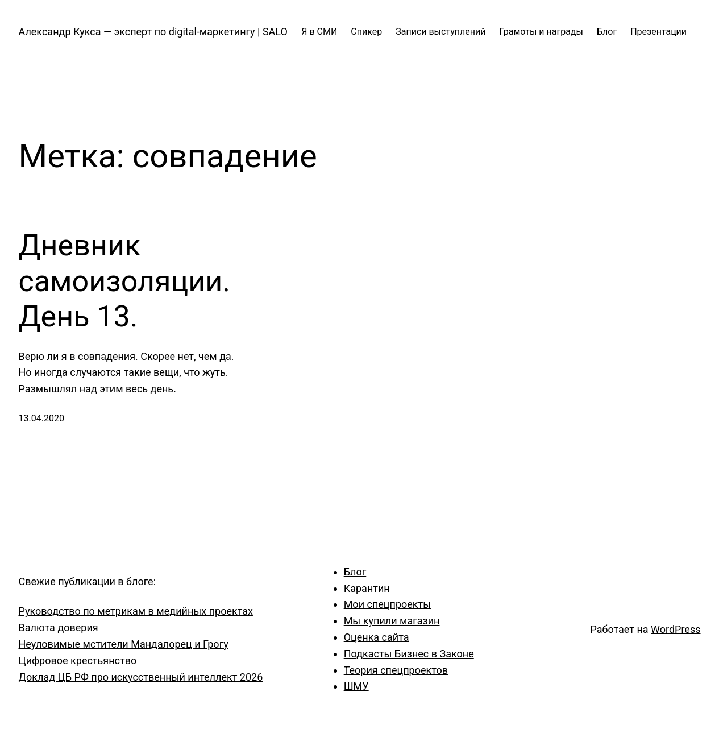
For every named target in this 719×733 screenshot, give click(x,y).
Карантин (367, 588)
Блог (355, 572)
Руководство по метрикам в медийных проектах (136, 611)
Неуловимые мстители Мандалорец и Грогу (123, 644)
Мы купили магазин (392, 621)
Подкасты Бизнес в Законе (409, 654)
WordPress (675, 629)
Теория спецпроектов (396, 670)
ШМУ (356, 686)
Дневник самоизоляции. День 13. (125, 281)
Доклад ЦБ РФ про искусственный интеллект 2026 (141, 677)
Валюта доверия (58, 627)
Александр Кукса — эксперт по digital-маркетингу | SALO (153, 32)
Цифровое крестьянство (78, 660)
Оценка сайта (376, 637)
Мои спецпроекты (387, 604)
